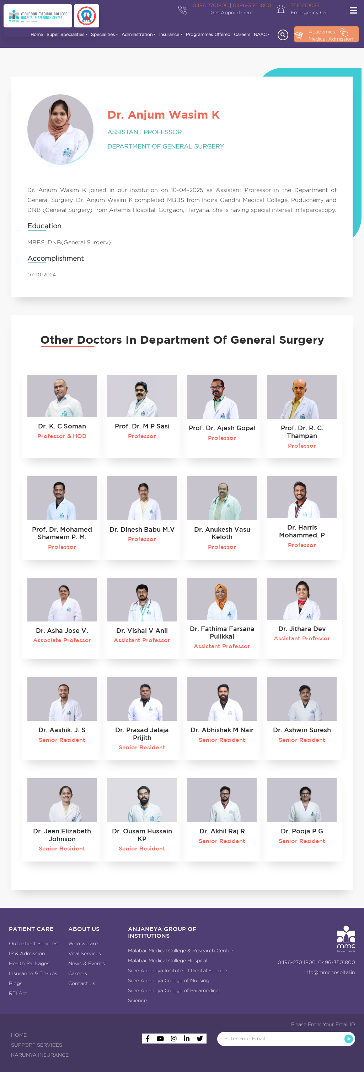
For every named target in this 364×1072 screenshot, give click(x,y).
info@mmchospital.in (329, 972)
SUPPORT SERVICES (36, 1045)
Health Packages (29, 963)
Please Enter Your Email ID (323, 1024)
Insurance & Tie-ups (33, 973)
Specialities (103, 34)
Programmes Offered (208, 34)
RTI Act (18, 993)
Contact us (81, 983)
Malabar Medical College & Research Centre (180, 950)
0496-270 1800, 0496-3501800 (316, 962)
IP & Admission (27, 953)
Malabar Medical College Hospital (167, 960)
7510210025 (305, 5)
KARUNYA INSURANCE (40, 1055)
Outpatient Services (33, 943)
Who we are (83, 943)
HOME (19, 1035)
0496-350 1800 (252, 5)
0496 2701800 (211, 5)
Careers (242, 34)
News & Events (86, 963)
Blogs (15, 983)
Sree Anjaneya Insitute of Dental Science (177, 970)
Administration (137, 34)
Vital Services (84, 953)
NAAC (260, 34)
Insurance (169, 34)
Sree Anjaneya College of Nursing (168, 980)
